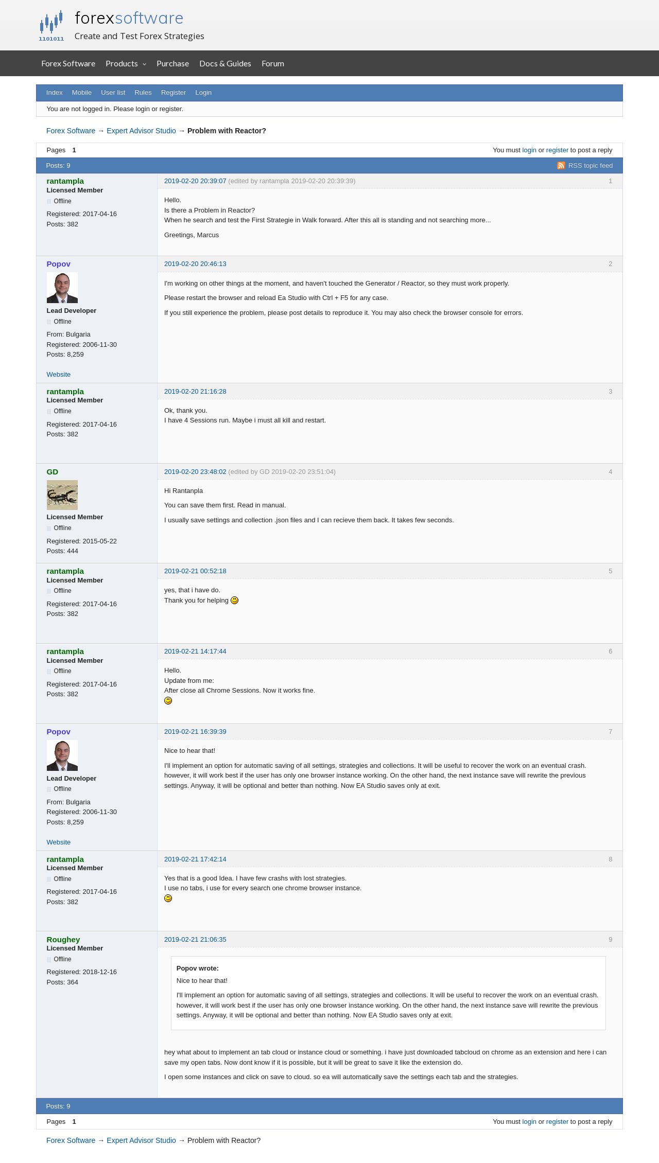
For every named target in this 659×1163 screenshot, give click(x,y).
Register (173, 92)
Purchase (173, 63)
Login (204, 92)
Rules (142, 92)
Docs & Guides (225, 63)
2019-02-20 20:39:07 (195, 181)
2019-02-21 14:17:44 (195, 651)
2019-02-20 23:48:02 (195, 471)
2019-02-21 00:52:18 (195, 571)
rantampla (65, 181)
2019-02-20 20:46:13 (195, 264)
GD (53, 471)
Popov (59, 263)
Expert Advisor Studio (141, 131)
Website (59, 374)
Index (54, 92)
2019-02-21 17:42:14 (195, 859)
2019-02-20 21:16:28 (195, 391)
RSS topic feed (590, 165)
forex (129, 17)
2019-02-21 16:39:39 (195, 731)
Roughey (63, 939)
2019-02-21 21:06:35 (195, 939)
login (529, 150)
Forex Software (68, 63)
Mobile (82, 92)
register (557, 150)
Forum (273, 63)
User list (113, 92)
